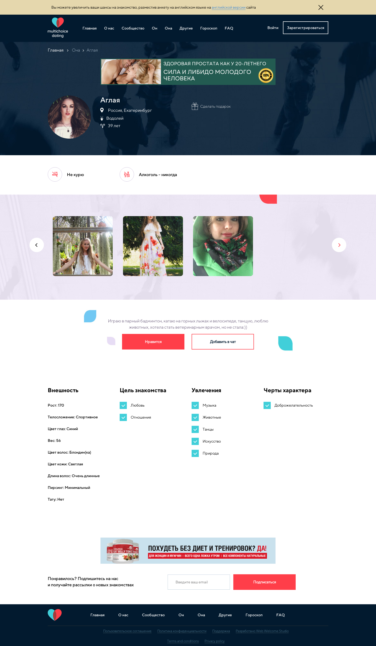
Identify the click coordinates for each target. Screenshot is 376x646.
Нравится (153, 341)
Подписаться (264, 582)
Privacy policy (215, 641)
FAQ (229, 28)
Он (154, 28)
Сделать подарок (215, 106)
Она (168, 28)
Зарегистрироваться (305, 27)
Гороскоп (208, 28)
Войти (272, 27)
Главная (89, 28)
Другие (186, 28)
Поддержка (221, 631)
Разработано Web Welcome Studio (262, 631)
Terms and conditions (183, 641)
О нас (109, 28)
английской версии (229, 7)
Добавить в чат (223, 341)
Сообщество (133, 28)
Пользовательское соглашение (127, 631)
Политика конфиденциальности (181, 631)
